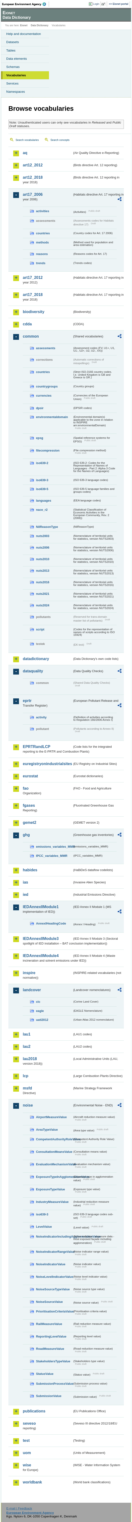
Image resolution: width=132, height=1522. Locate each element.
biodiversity (33, 312)
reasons (42, 254)
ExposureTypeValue (50, 1189)
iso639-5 (42, 489)
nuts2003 (42, 536)
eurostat (30, 776)
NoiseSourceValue (49, 1302)
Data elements (16, 58)
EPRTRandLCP (36, 747)
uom (27, 1453)
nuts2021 (42, 594)
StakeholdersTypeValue (53, 1361)
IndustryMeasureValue (52, 1202)
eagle (40, 1011)
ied (25, 894)
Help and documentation (23, 34)
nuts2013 (42, 570)
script (40, 629)
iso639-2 (42, 463)
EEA (25, 4)
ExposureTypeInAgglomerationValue (54, 1177)
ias (25, 882)
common (31, 336)
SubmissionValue (48, 1396)
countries (43, 233)
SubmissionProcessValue (54, 1383)
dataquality (33, 671)
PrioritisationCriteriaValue (54, 1311)
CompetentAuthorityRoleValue (54, 1139)
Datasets (12, 42)
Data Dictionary (39, 25)
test (26, 1440)
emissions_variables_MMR (54, 846)
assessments (45, 348)
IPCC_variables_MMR (51, 856)
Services (12, 83)
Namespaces (15, 91)
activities (42, 211)
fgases (29, 805)
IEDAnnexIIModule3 (41, 939)
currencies (44, 395)
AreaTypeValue (47, 1129)
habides (30, 870)
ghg (26, 835)
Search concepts (59, 139)
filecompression (48, 450)
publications (34, 1411)
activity (41, 717)
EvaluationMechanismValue (54, 1164)
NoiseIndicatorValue (50, 1264)
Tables (11, 50)
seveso (29, 1423)
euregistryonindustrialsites (47, 764)
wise (27, 1465)
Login (96, 3)
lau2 (26, 1046)
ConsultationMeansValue (54, 1152)
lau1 (26, 1034)
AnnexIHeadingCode (51, 923)
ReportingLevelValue (51, 1336)
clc (38, 1002)
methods (42, 242)
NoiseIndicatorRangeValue (54, 1251)
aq (25, 153)
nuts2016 (42, 582)
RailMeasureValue (49, 1324)
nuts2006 (42, 547)
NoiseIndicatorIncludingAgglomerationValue (54, 1236)
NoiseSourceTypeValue (53, 1289)
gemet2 (29, 822)
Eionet (24, 25)
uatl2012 (42, 1020)
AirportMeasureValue (51, 1117)
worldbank (32, 1482)
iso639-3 (42, 480)
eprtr (27, 701)
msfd (27, 1088)
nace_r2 (42, 510)
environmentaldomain (52, 417)
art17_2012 (33, 278)
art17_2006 (33, 194)
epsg (39, 438)
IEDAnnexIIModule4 (41, 956)
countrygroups (47, 386)
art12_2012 (33, 165)
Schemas (13, 67)
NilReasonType (47, 527)
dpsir (39, 408)
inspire (29, 973)
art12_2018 (33, 177)
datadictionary (36, 659)
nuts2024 (42, 605)
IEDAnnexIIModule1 (41, 907)
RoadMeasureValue (50, 1349)
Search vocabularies (27, 139)
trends (40, 263)
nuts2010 (42, 559)
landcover (32, 990)
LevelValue (44, 1226)
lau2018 (30, 1059)
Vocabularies (16, 75)
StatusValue (45, 1374)
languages (43, 500)
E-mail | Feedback (19, 1508)
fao (26, 788)
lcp (25, 1076)
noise (28, 1105)
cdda (27, 324)
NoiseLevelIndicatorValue (54, 1277)
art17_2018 (33, 295)
